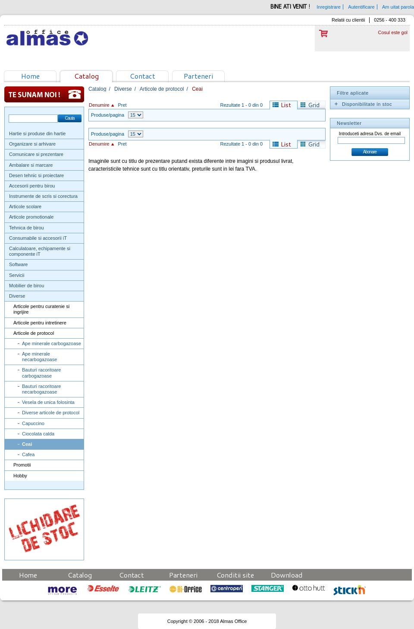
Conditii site (235, 575)
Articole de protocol (33, 333)
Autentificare (361, 7)
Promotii (22, 464)
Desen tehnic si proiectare (36, 175)
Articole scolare (25, 206)
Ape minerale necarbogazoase (39, 356)
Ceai (27, 444)
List (286, 105)
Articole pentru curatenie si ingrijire (41, 309)
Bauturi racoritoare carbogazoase (41, 372)
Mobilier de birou (26, 285)
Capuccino (33, 423)
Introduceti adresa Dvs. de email (370, 133)
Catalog (86, 76)
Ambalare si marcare (31, 165)
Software (18, 264)
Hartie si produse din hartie (37, 133)
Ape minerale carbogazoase (51, 343)
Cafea (28, 454)
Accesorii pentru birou (32, 185)
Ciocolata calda (38, 433)
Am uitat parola (398, 7)
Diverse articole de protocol (50, 412)
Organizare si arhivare (32, 143)
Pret (122, 105)
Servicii (16, 275)
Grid (314, 105)
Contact (142, 76)
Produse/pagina (107, 115)
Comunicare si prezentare (36, 154)
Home (30, 76)
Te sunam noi (44, 94)
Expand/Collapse (335, 104)
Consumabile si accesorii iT (38, 238)
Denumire (99, 105)
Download (287, 575)
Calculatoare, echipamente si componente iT (39, 251)
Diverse (17, 296)
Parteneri (198, 76)
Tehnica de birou (26, 227)
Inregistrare (329, 7)
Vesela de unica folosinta (48, 402)
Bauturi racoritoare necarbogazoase (41, 389)
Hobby (20, 475)
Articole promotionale (31, 216)
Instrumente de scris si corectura (43, 196)
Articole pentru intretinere (39, 322)
